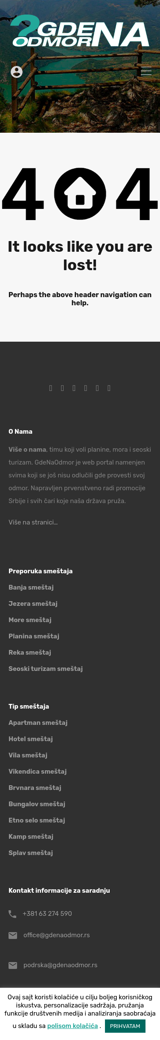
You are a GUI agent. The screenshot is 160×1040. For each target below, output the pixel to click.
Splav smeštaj (31, 853)
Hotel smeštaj (31, 739)
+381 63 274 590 (47, 914)
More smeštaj (30, 620)
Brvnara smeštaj (35, 788)
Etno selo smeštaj (37, 820)
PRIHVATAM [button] (125, 1026)
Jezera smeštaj (33, 604)
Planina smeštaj (34, 636)
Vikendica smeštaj (38, 771)
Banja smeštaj (31, 587)
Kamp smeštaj (31, 836)
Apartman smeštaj (38, 723)
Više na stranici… (33, 522)
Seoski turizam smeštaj (46, 669)
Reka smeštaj (30, 652)
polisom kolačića (72, 1026)
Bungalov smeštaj (37, 804)
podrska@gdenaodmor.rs (60, 965)
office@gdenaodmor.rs (56, 935)
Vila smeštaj (28, 755)
